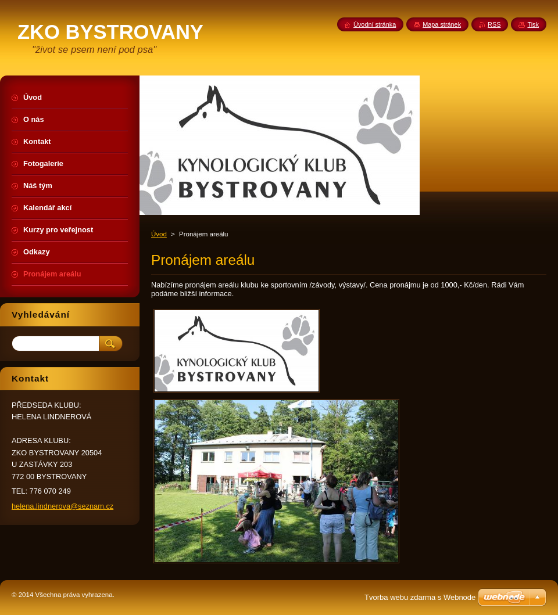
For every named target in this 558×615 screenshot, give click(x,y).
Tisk (533, 24)
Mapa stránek (442, 24)
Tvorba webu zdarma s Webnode (419, 597)
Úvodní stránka (374, 24)
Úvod (159, 234)
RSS (494, 24)
